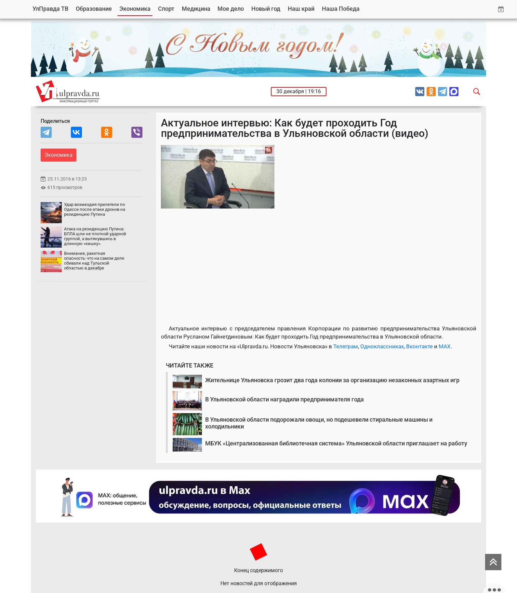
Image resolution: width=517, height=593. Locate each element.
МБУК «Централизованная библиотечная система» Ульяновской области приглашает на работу (336, 443)
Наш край (301, 8)
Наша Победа (341, 8)
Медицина (196, 8)
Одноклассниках (382, 346)
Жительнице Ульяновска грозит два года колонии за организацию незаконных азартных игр (332, 380)
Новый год (265, 8)
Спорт (166, 8)
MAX (445, 346)
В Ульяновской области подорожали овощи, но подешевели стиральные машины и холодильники (318, 423)
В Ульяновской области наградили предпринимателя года (284, 399)
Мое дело (231, 8)
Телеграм (345, 346)
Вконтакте (419, 346)
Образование (94, 8)
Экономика (135, 8)
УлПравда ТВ (50, 8)
